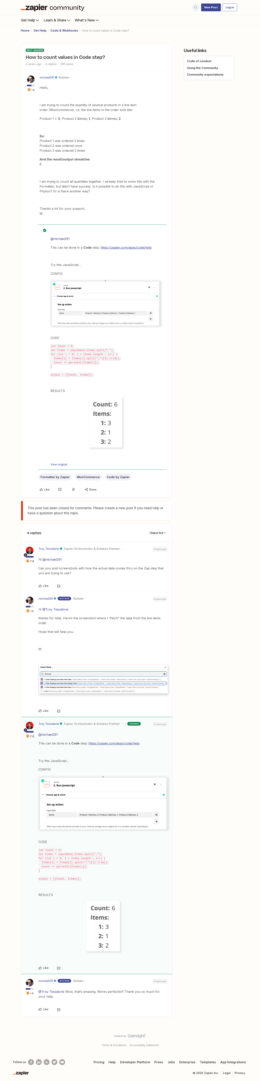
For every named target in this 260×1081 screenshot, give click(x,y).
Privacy (240, 1073)
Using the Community (202, 68)
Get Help (30, 20)
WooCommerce (88, 477)
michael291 (47, 77)
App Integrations (233, 1062)
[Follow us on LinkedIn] (39, 1062)
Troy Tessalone (48, 549)
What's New (87, 20)
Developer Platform (135, 1062)
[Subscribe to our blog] (47, 1062)
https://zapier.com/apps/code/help (126, 247)
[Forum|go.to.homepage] (53, 7)
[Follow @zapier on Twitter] (54, 1062)
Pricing (99, 1062)
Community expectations (205, 74)
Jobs (171, 1062)
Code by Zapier (118, 477)
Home (25, 30)
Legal (227, 1073)
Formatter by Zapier (55, 477)
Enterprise (187, 1062)
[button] (211, 7)
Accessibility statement (144, 1045)
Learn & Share (57, 20)
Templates (208, 1062)
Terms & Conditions (114, 1045)
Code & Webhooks (64, 30)
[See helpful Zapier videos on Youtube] (62, 1062)
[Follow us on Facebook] (31, 1062)
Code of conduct (199, 61)
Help (112, 1062)
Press (158, 1062)
